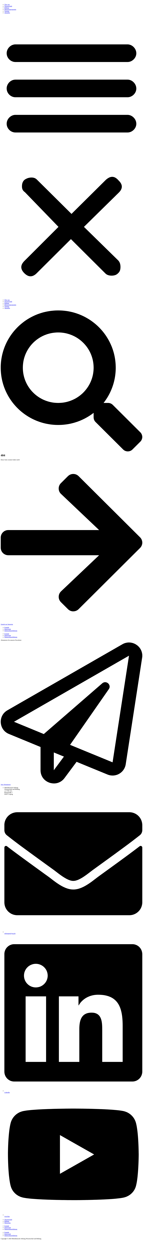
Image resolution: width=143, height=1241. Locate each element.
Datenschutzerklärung (10, 630)
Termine (6, 11)
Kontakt (6, 627)
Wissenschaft (8, 6)
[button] (71, 156)
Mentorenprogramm (10, 9)
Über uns (7, 4)
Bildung (6, 8)
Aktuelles (7, 13)
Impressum (7, 629)
